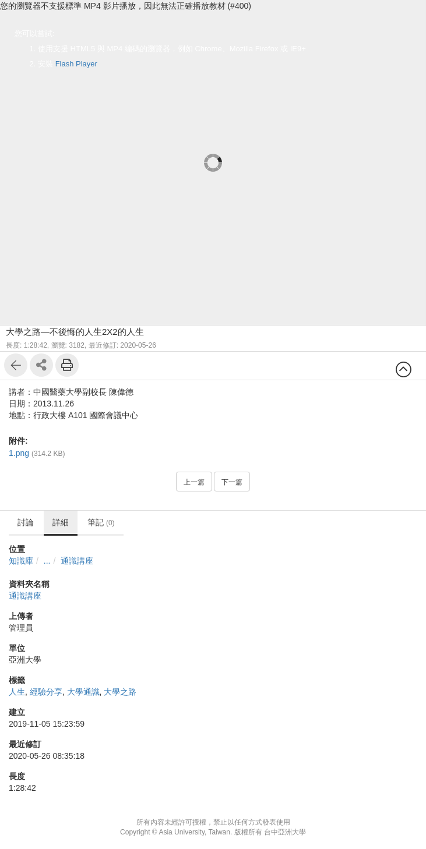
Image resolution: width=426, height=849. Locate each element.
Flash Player (76, 63)
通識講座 (77, 560)
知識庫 (21, 560)
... (47, 560)
